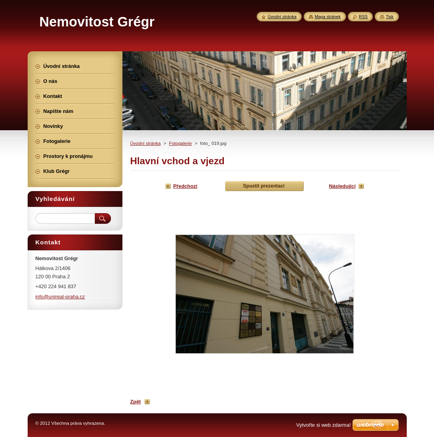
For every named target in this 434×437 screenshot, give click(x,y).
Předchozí (185, 186)
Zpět (135, 402)
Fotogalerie (180, 143)
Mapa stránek (328, 16)
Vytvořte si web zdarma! (323, 425)
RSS (363, 16)
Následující (342, 186)
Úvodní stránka (145, 143)
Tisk (390, 16)
